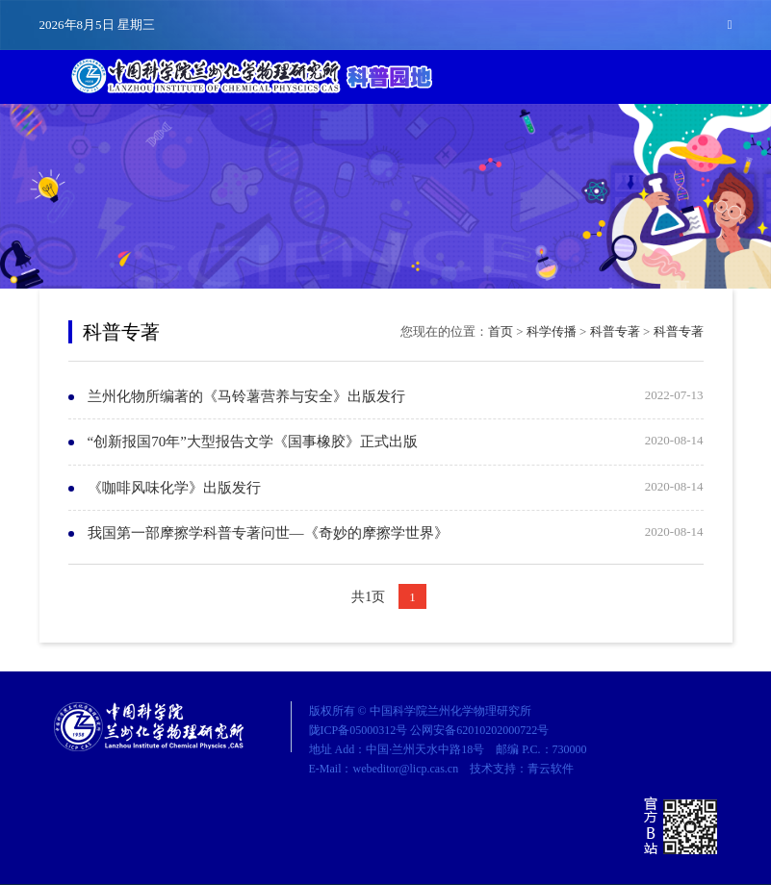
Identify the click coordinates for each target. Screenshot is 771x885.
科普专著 (615, 331)
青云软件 (550, 768)
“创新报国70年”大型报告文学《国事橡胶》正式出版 (253, 441)
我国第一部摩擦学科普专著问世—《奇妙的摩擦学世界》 (268, 533)
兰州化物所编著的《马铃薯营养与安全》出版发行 (246, 396)
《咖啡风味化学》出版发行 (174, 487)
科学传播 (552, 331)
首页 (500, 331)
